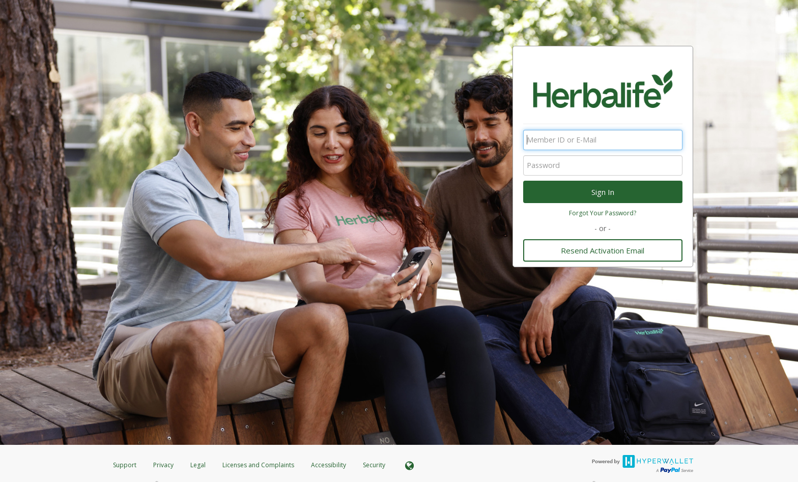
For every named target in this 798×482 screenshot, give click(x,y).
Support (124, 465)
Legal (198, 465)
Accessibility (328, 465)
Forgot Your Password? (602, 213)
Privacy (163, 465)
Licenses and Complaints (259, 465)
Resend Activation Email (602, 250)
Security (374, 465)
